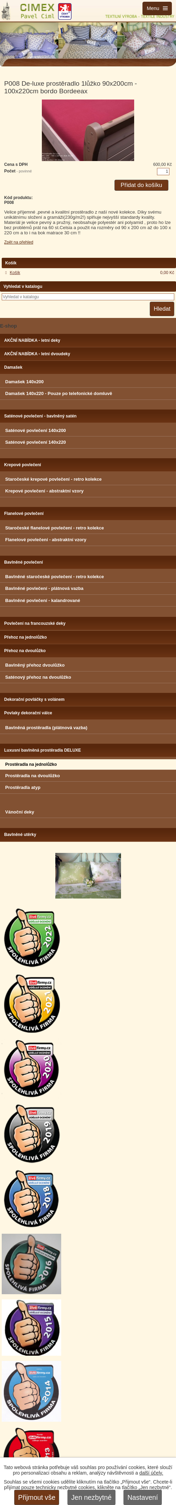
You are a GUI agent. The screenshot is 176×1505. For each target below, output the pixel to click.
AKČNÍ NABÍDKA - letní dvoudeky (37, 353)
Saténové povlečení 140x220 (35, 442)
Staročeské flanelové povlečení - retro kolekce (54, 527)
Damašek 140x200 (24, 381)
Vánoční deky (19, 812)
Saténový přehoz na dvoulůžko (38, 677)
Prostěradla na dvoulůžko (32, 775)
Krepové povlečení (22, 464)
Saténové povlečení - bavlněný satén (40, 416)
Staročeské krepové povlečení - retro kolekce (53, 479)
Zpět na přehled (18, 242)
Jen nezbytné (91, 1497)
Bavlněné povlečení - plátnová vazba (44, 588)
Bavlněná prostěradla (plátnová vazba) (46, 727)
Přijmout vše (36, 1497)
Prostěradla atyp (22, 787)
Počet (18, 171)
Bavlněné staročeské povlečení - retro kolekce (54, 576)
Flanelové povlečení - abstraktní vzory (45, 539)
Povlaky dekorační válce (28, 713)
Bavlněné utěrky (20, 834)
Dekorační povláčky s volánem (34, 699)
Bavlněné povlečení (23, 562)
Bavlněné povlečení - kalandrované (42, 600)
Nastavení (142, 1497)
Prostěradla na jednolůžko (31, 764)
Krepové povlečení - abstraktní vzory (44, 490)
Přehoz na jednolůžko (25, 637)
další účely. (151, 1473)
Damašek (13, 367)
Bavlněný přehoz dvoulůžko (35, 665)
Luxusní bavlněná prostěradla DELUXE (42, 750)
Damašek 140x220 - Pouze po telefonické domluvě (58, 393)
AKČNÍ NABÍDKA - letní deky (32, 340)
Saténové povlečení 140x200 (35, 430)
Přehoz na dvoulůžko (25, 650)
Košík (15, 272)
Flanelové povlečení (24, 513)
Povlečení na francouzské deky (34, 623)
